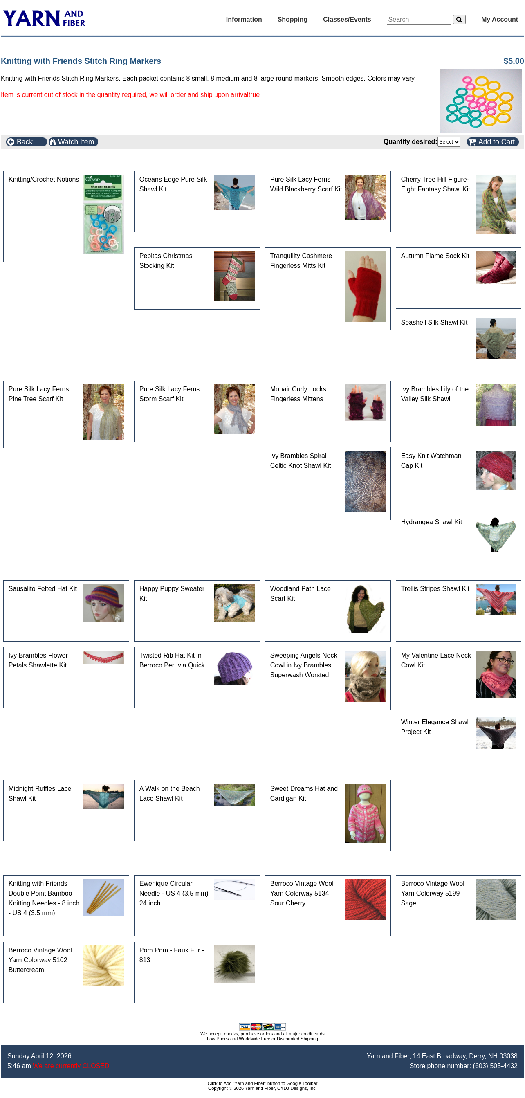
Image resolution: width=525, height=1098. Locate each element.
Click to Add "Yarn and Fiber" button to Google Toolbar (263, 1083)
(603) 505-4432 (495, 1065)
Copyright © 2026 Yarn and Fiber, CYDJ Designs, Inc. (262, 1088)
